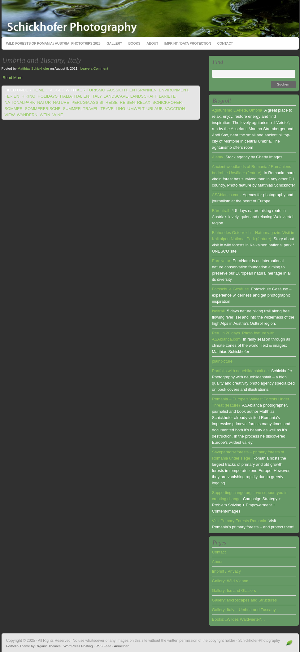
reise (112, 102)
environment (173, 90)
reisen (127, 102)
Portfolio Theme (18, 646)
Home (39, 90)
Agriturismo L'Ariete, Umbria (237, 110)
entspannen (143, 90)
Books (134, 43)
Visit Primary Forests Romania (239, 520)
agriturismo (91, 90)
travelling (112, 108)
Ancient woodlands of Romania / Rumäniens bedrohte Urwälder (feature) (251, 169)
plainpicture (222, 361)
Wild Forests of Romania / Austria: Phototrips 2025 (53, 43)
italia (66, 96)
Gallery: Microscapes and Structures (244, 600)
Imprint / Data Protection (187, 43)
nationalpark (20, 102)
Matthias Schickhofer (33, 68)
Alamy (217, 157)
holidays (47, 96)
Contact (225, 43)
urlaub (154, 108)
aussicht (117, 90)
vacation (175, 108)
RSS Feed (103, 646)
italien (81, 96)
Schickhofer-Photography (150, 18)
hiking (28, 96)
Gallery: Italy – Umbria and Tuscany (244, 609)
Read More (12, 77)
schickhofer (167, 102)
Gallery (114, 43)
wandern (27, 114)
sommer (14, 108)
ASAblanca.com (226, 194)
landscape (116, 96)
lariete (167, 96)
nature (61, 102)
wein (45, 114)
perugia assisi (87, 102)
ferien (12, 96)
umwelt (136, 108)
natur (44, 102)
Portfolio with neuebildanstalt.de (240, 370)
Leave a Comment (94, 68)
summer (72, 108)
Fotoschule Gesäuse (230, 289)
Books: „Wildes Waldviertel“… (238, 619)
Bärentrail (220, 210)
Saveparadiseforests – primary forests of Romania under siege (248, 455)
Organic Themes (48, 646)
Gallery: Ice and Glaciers (234, 590)
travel (90, 108)
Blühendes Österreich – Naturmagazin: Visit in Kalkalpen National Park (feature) (253, 235)
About (152, 43)
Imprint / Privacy (226, 571)
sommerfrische (43, 108)
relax (143, 102)
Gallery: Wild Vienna (230, 581)
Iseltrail (218, 311)
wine (57, 114)
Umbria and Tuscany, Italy (41, 60)
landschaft (143, 96)
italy (96, 96)
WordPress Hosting (78, 646)
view (10, 114)
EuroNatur (221, 260)
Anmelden (121, 646)
